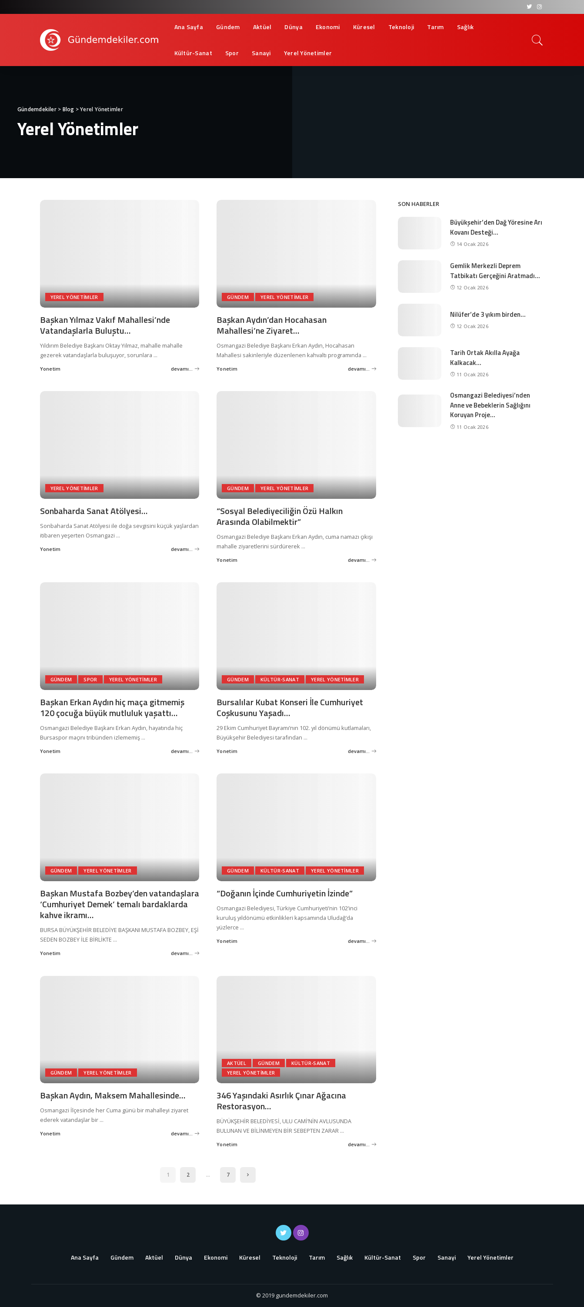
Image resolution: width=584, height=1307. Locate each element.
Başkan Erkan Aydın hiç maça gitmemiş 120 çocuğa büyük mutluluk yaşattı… (112, 707)
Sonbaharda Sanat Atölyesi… (93, 510)
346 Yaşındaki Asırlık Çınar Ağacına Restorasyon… (281, 1100)
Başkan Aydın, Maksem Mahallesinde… (112, 1095)
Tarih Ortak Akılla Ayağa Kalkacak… (485, 358)
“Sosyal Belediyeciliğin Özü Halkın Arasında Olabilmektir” (280, 516)
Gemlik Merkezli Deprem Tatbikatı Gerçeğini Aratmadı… (495, 271)
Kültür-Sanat (279, 679)
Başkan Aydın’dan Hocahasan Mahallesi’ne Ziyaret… (272, 325)
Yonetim (50, 368)
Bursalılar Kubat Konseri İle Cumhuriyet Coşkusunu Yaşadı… (290, 707)
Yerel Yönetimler (74, 297)
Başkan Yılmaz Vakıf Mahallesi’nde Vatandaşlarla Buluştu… (105, 325)
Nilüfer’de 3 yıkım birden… (488, 314)
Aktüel (236, 1063)
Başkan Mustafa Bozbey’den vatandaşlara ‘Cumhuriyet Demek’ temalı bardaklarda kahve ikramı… (119, 904)
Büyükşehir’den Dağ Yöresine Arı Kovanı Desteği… (496, 227)
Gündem (238, 297)
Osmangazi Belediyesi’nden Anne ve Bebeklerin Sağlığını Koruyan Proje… (490, 405)
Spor (90, 679)
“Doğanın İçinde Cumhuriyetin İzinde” (285, 893)
